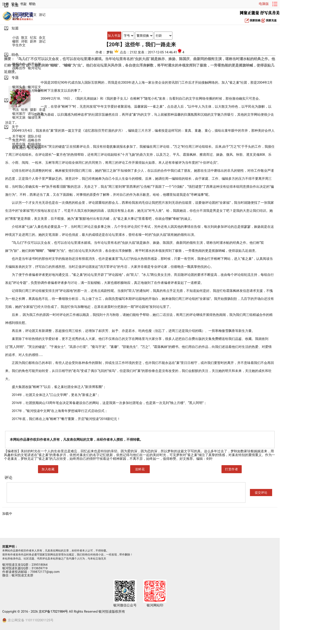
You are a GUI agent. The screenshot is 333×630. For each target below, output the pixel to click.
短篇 (15, 28)
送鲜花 (140, 469)
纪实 (24, 15)
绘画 (24, 110)
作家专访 (19, 91)
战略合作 (19, 68)
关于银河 (19, 136)
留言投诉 (34, 148)
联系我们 (19, 148)
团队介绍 (34, 136)
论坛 (15, 100)
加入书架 (114, 35)
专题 (15, 77)
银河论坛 (34, 68)
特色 (15, 54)
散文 (33, 15)
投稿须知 (34, 144)
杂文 (42, 38)
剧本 (15, 18)
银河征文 (34, 87)
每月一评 (34, 91)
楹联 (15, 41)
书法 (15, 110)
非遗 (42, 110)
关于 (15, 127)
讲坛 (31, 114)
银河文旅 (19, 117)
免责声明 (19, 140)
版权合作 (19, 64)
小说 (15, 15)
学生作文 (19, 45)
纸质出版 (34, 64)
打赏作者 (231, 469)
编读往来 (34, 117)
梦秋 (113, 52)
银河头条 (19, 87)
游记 (42, 15)
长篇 (15, 5)
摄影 (33, 110)
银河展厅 (19, 114)
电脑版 (264, 4)
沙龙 (40, 114)
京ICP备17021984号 (53, 612)
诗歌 (24, 41)
